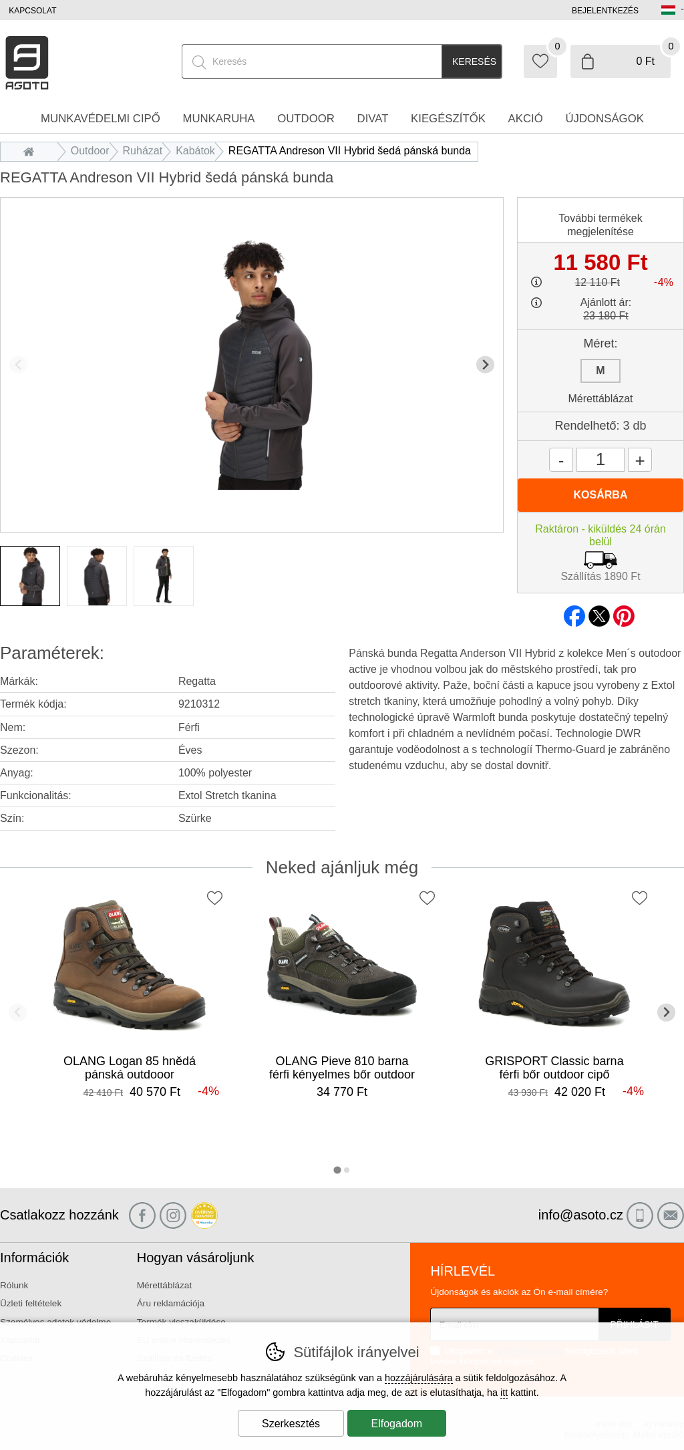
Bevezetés (32, 150)
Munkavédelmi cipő (100, 118)
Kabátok (195, 150)
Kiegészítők (448, 118)
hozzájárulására (419, 1377)
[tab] (337, 1169)
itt (504, 1392)
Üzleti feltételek (30, 1303)
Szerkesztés (291, 1423)
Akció (525, 118)
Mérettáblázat (600, 398)
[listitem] (30, 576)
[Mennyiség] (600, 460)
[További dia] (485, 364)
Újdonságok (604, 118)
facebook (574, 612)
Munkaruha (218, 118)
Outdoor (90, 150)
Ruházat (143, 150)
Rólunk (14, 1285)
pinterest (624, 612)
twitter (599, 612)
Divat (373, 118)
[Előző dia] (18, 364)
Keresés (474, 61)
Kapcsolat (32, 10)
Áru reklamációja (170, 1303)
